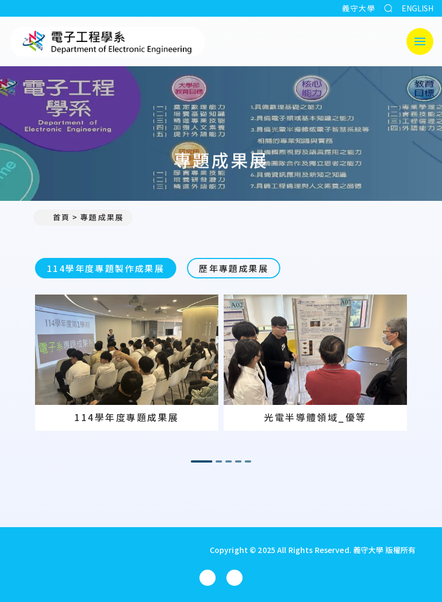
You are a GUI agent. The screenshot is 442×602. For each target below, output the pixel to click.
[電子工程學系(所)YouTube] (234, 578)
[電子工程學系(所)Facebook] (207, 578)
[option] (126, 362)
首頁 (56, 217)
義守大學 (358, 8)
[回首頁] (102, 549)
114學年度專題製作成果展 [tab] (105, 268)
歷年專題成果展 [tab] (233, 268)
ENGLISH (417, 8)
